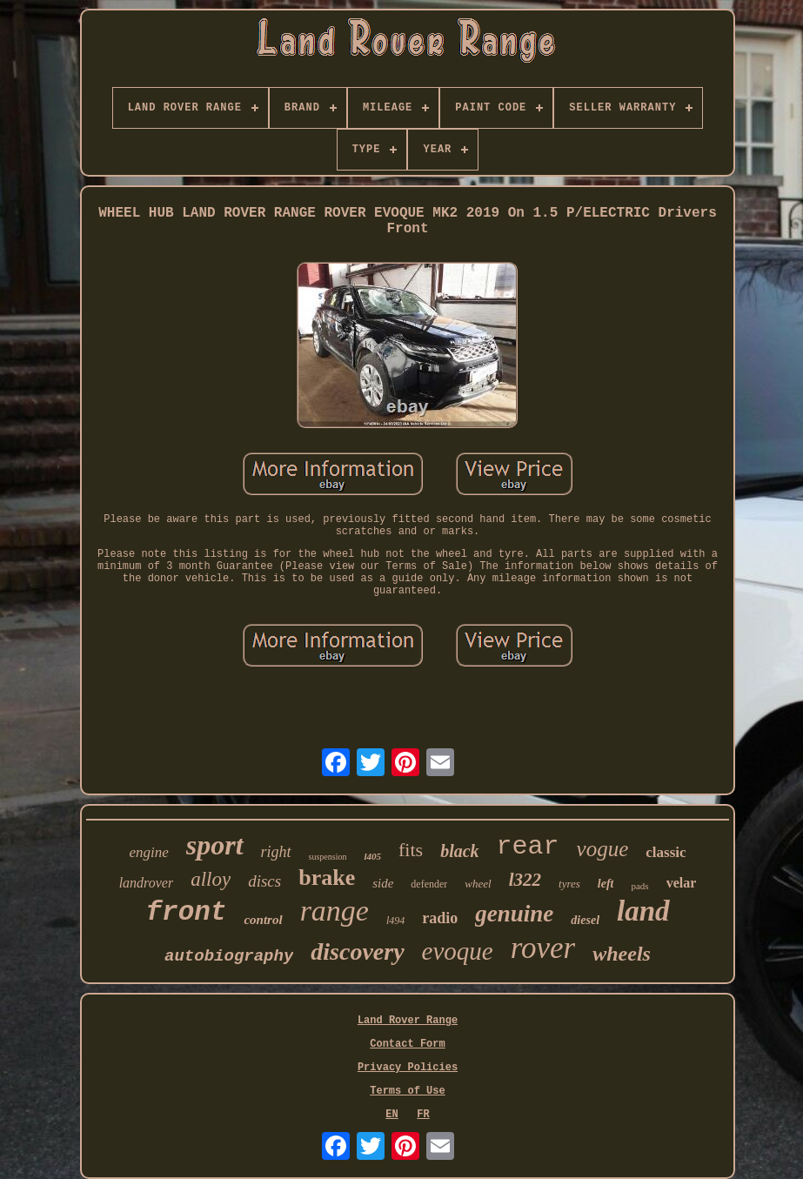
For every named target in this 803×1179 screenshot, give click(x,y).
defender (429, 884)
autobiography (228, 956)
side (382, 883)
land (643, 911)
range (334, 910)
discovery (357, 951)
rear (528, 846)
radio (440, 918)
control (263, 920)
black (459, 851)
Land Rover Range (408, 1021)
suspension (328, 856)
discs (264, 881)
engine (148, 852)
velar (681, 882)
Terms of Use (407, 1091)
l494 (395, 920)
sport (215, 845)
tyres (569, 883)
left (606, 883)
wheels (621, 953)
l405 (372, 856)
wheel (478, 883)
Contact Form (407, 1044)
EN (391, 1115)
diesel (585, 920)
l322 (525, 879)
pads (639, 886)
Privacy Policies (408, 1068)
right (276, 852)
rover (543, 948)
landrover (146, 882)
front (185, 912)
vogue (603, 849)
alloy (211, 879)
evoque (457, 951)
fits (410, 850)
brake (326, 877)
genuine (514, 914)
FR (423, 1115)
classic (666, 852)
